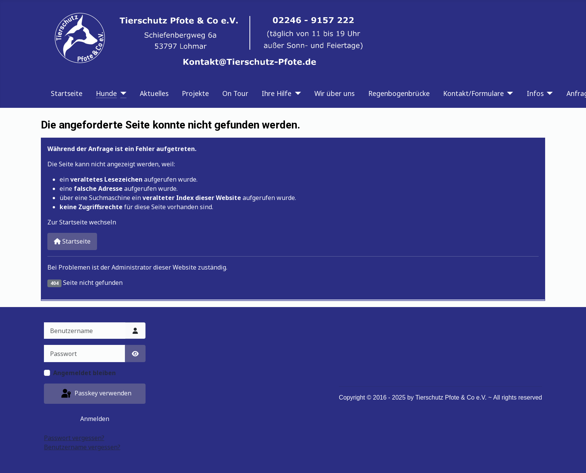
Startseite (67, 93)
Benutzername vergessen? (82, 447)
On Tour (235, 93)
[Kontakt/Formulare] (508, 93)
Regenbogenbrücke (399, 93)
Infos (535, 93)
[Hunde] (121, 93)
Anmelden (94, 418)
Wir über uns (334, 93)
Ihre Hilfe (276, 93)
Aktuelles (154, 93)
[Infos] (548, 93)
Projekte (195, 93)
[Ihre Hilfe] (296, 93)
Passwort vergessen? (74, 438)
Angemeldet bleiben (84, 373)
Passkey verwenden (95, 394)
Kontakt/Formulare (473, 93)
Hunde (106, 93)
